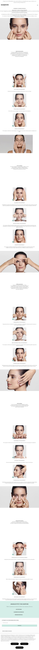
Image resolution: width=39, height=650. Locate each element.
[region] (19, 642)
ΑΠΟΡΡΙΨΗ (15, 643)
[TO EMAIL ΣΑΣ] (19, 623)
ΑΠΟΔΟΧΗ (24, 643)
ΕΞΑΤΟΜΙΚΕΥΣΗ (19, 647)
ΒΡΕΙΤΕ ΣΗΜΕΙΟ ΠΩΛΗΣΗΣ (7, 631)
